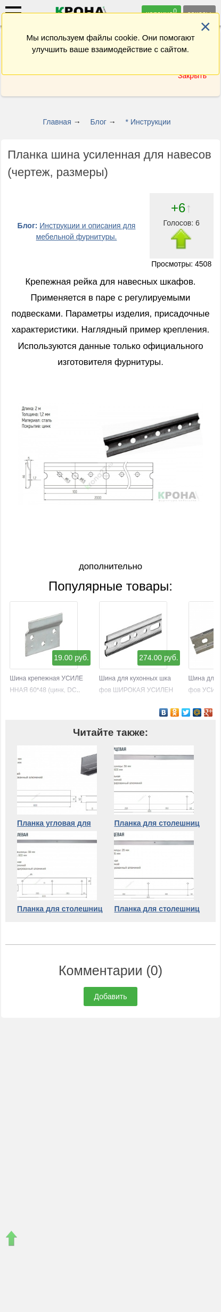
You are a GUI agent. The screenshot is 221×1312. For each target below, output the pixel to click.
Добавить (110, 996)
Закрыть (192, 75)
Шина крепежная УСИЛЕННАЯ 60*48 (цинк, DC (46, 678)
